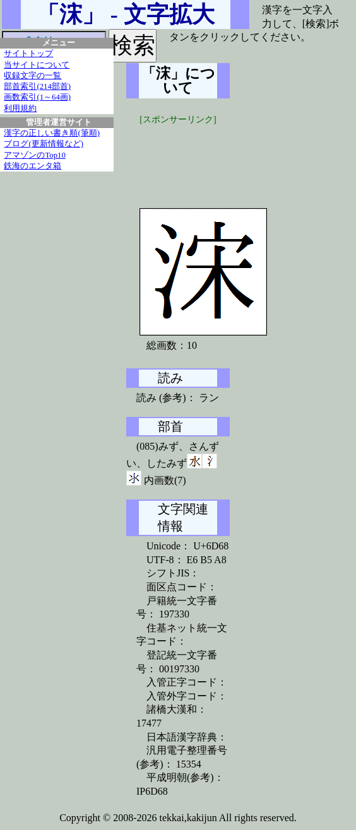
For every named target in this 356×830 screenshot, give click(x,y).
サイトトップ (28, 53)
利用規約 (20, 108)
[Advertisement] (221, 157)
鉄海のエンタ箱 (32, 165)
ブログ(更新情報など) (43, 143)
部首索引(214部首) (37, 86)
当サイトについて (36, 65)
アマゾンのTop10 (35, 155)
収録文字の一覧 (32, 75)
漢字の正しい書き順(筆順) (52, 133)
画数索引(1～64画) (37, 97)
